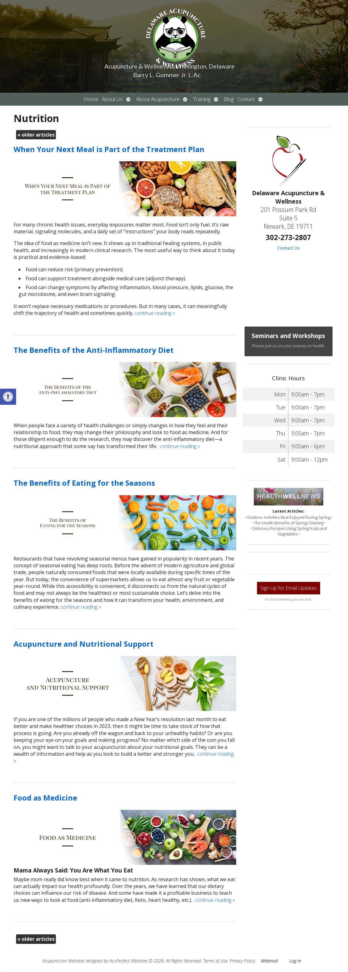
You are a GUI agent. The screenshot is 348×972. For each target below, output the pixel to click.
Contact (246, 99)
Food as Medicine (45, 797)
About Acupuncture (157, 99)
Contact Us (288, 248)
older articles (36, 134)
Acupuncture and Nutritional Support (83, 644)
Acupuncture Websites (63, 961)
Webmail (269, 961)
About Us (112, 99)
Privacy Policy (242, 961)
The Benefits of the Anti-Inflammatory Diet (94, 350)
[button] (8, 397)
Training (201, 99)
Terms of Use (215, 961)
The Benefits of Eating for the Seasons (84, 483)
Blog (229, 99)
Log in (295, 961)
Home (91, 99)
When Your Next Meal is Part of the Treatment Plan (109, 149)
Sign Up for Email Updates (288, 588)
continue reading (155, 313)
